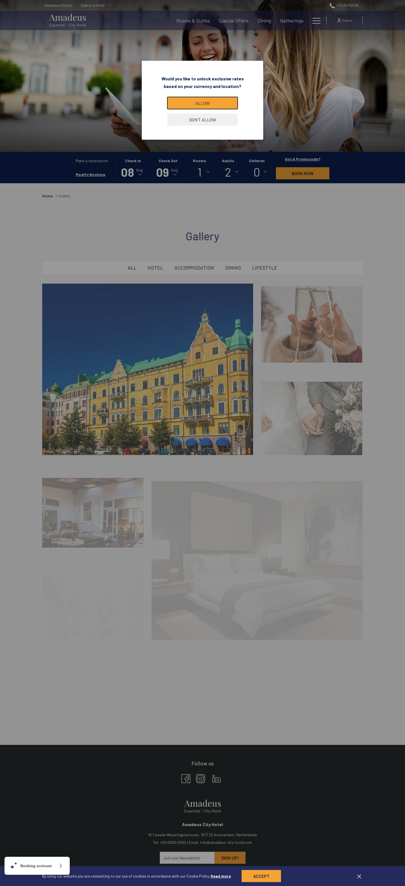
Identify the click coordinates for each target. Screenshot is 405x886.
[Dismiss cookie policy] (359, 876)
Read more (221, 876)
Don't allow (202, 119)
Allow (202, 103)
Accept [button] (261, 876)
